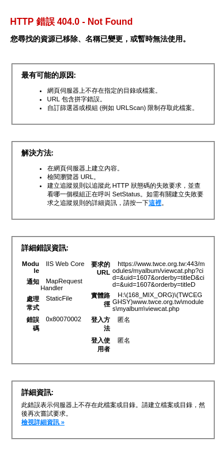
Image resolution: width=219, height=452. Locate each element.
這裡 (155, 202)
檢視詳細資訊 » (43, 422)
